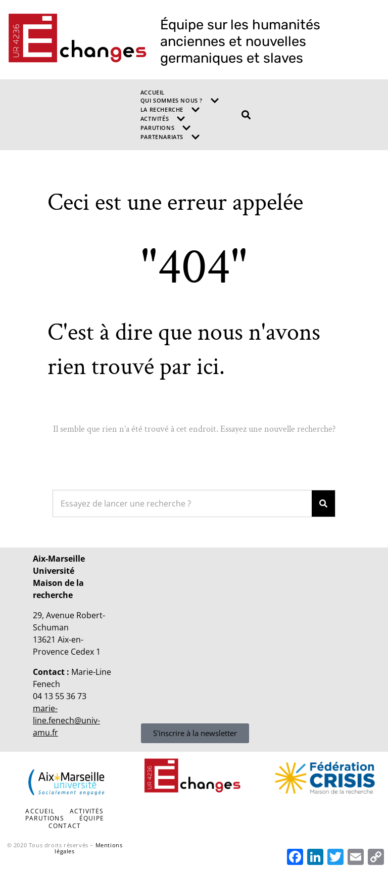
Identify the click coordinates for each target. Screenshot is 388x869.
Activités (162, 118)
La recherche (170, 109)
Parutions (165, 127)
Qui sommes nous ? (179, 100)
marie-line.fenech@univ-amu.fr (66, 720)
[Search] (323, 503)
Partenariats (170, 137)
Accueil (152, 92)
